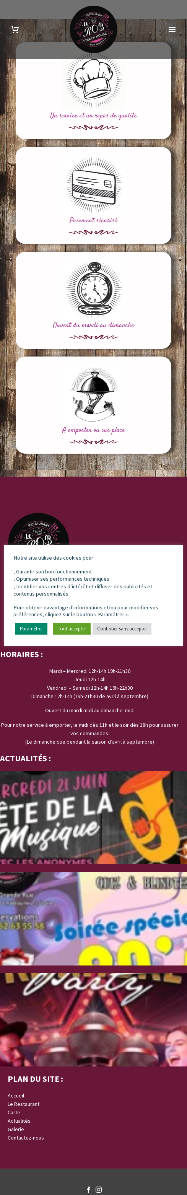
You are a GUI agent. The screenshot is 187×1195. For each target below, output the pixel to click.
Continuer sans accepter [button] (122, 629)
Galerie (16, 1129)
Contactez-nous (26, 1137)
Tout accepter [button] (72, 629)
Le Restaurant (23, 1104)
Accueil (16, 1095)
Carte (14, 1112)
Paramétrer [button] (31, 629)
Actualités (19, 1120)
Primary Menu (172, 29)
